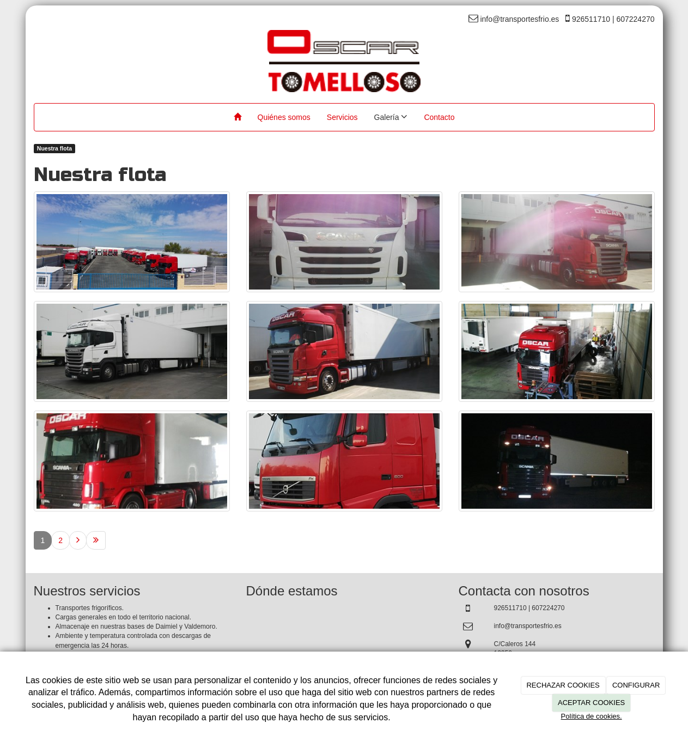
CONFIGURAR (636, 685)
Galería (391, 117)
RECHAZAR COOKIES (562, 685)
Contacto (439, 117)
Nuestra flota (54, 148)
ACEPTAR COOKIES (591, 702)
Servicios (342, 117)
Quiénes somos (284, 117)
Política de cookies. (591, 716)
